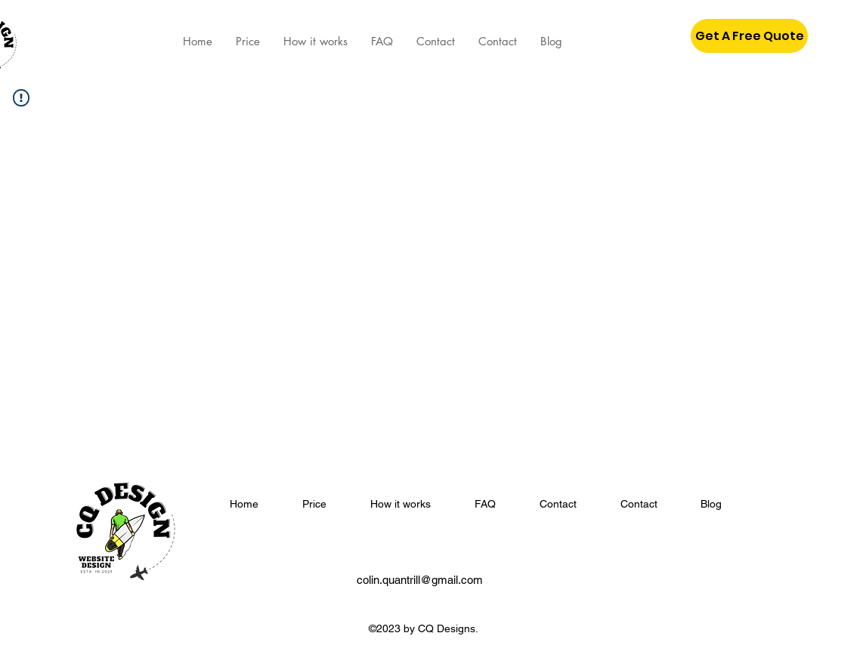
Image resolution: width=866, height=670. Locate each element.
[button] (749, 36)
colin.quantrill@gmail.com (420, 579)
